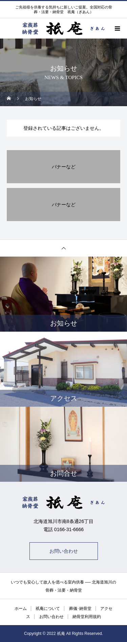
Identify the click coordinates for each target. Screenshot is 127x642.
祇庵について (48, 608)
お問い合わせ (63, 551)
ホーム (21, 608)
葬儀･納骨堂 (80, 608)
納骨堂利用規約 (86, 616)
